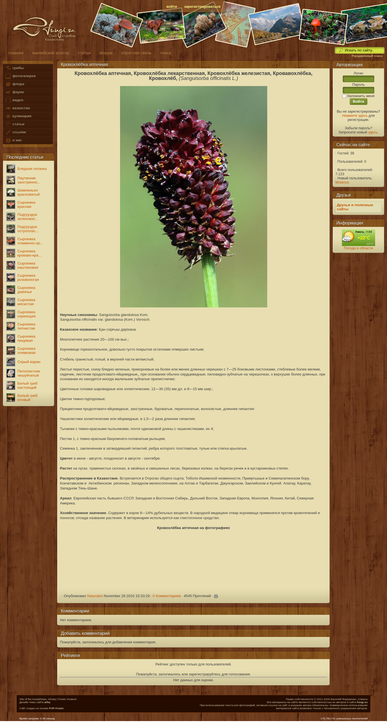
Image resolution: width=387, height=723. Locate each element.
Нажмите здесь (355, 115)
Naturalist (95, 596)
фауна (14, 92)
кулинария (18, 116)
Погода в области (358, 248)
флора (14, 84)
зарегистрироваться (202, 6)
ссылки (15, 132)
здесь (373, 132)
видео (14, 100)
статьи (15, 124)
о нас (13, 140)
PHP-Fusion (56, 708)
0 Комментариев (167, 596)
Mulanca (342, 182)
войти (172, 6)
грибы (14, 68)
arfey (47, 702)
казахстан (17, 108)
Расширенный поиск (367, 56)
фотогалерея (20, 76)
